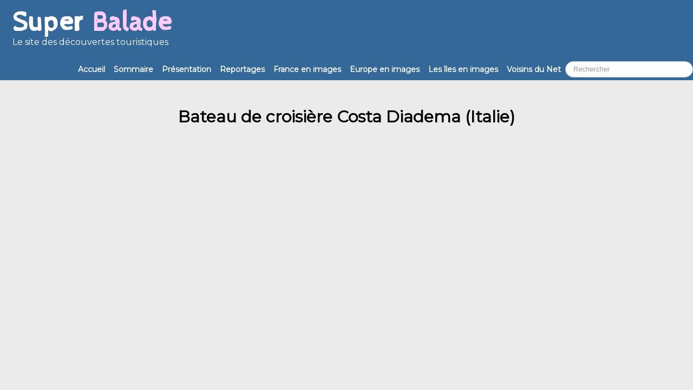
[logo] (92, 32)
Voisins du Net (534, 69)
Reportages (242, 69)
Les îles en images (463, 69)
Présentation (186, 69)
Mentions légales (42, 269)
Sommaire (133, 69)
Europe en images (385, 69)
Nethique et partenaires (295, 181)
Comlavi (180, 259)
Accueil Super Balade (51, 279)
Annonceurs (509, 181)
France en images (307, 69)
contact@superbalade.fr (96, 181)
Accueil (91, 69)
